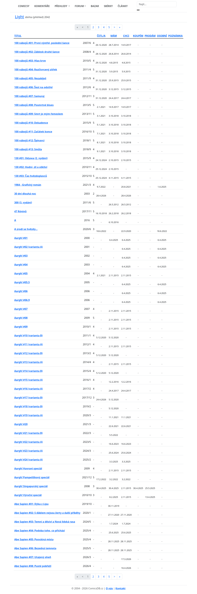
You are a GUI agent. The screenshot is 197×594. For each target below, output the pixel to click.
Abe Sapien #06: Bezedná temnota (35, 548)
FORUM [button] (79, 6)
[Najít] (156, 4)
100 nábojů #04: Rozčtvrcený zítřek (35, 69)
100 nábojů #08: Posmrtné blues (34, 105)
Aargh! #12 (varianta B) (28, 353)
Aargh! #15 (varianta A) (28, 380)
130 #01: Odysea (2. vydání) (31, 158)
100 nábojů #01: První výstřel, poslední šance (41, 43)
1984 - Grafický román (27, 184)
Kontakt (120, 588)
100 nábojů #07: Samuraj (29, 96)
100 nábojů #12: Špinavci (29, 140)
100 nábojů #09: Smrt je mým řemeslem (38, 114)
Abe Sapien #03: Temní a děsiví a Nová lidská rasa (44, 521)
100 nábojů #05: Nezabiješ (30, 78)
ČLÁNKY (123, 6)
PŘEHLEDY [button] (61, 6)
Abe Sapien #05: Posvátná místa (33, 539)
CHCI (126, 35)
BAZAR (95, 6)
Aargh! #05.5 (22, 282)
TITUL (17, 35)
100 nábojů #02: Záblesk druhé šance (37, 52)
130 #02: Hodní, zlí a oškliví (30, 167)
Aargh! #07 (20, 309)
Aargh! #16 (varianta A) (28, 388)
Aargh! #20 (20, 424)
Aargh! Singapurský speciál (31, 486)
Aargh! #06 (20, 291)
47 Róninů (20, 211)
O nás (109, 588)
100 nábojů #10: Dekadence (31, 122)
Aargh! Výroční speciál (28, 495)
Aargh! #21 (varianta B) (28, 433)
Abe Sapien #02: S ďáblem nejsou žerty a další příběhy (47, 513)
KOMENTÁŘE (42, 6)
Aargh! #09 (20, 326)
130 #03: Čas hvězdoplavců (30, 176)
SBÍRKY (108, 6)
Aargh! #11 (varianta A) (28, 344)
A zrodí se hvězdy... (26, 229)
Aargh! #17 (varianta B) (28, 397)
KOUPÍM (138, 35)
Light (19, 16)
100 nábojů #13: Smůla (28, 149)
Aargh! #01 (20, 238)
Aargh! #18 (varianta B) (28, 406)
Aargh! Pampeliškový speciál (31, 477)
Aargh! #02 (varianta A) (28, 247)
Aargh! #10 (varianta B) (28, 335)
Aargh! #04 (20, 264)
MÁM (113, 35)
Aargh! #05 (20, 273)
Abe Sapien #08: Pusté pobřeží (32, 566)
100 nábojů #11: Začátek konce (33, 131)
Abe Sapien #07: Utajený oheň (32, 557)
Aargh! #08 (20, 317)
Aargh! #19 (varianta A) (28, 415)
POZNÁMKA (175, 35)
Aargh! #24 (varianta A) (28, 459)
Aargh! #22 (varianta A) (28, 442)
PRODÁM (150, 35)
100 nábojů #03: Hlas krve (30, 60)
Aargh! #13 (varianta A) (28, 362)
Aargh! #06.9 (22, 300)
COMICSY (23, 6)
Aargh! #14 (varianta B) (28, 371)
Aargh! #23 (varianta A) (28, 450)
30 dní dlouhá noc (25, 193)
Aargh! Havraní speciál (28, 468)
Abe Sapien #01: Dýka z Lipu (31, 504)
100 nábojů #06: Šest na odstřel (33, 87)
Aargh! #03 (20, 255)
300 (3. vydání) (23, 202)
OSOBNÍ (162, 35)
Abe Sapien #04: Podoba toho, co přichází (39, 530)
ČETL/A (101, 35)
